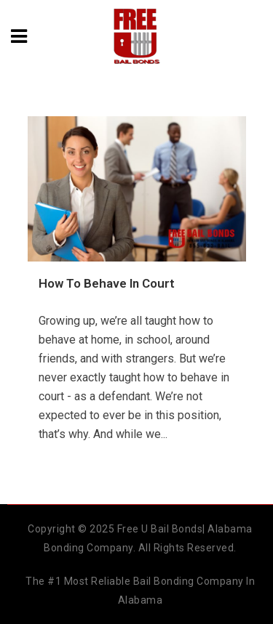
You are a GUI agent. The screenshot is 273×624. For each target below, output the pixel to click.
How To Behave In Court (107, 283)
